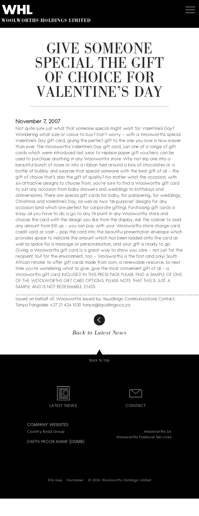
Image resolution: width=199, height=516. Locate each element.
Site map (55, 480)
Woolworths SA (157, 432)
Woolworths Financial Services (144, 437)
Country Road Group (45, 432)
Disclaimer (75, 480)
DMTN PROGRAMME (47, 442)
